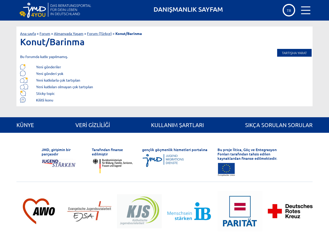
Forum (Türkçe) (99, 33)
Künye (25, 125)
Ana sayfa (28, 33)
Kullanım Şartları (177, 125)
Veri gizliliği (92, 125)
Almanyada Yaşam (68, 33)
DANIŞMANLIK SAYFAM (188, 9)
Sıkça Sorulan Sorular (279, 125)
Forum (45, 33)
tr (289, 10)
